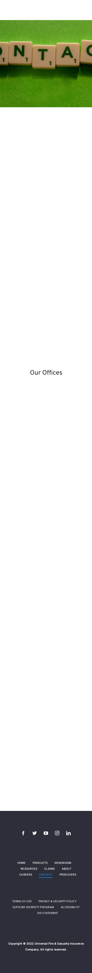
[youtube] (46, 833)
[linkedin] (68, 833)
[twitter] (34, 833)
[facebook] (23, 833)
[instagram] (57, 833)
